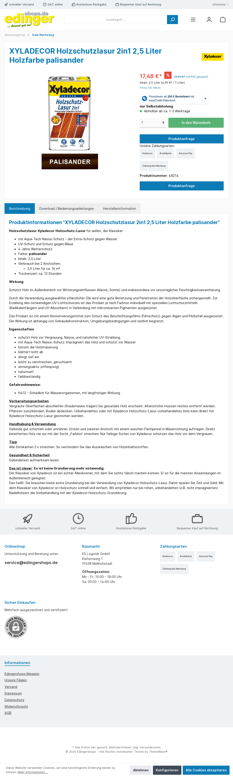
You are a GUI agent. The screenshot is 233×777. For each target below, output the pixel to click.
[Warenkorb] (222, 19)
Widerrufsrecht (16, 706)
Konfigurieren (167, 770)
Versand (11, 687)
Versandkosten (150, 747)
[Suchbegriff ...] (115, 19)
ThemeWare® (158, 751)
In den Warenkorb (196, 123)
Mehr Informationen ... (33, 772)
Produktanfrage (181, 139)
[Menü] (193, 19)
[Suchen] (172, 19)
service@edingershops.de (31, 562)
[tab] (20, 208)
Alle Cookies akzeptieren (206, 770)
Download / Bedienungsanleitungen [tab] (66, 208)
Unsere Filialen (16, 680)
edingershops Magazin (22, 674)
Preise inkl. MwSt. (150, 87)
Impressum (13, 693)
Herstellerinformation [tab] (119, 208)
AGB (8, 713)
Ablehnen (141, 770)
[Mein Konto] (209, 19)
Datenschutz (14, 700)
